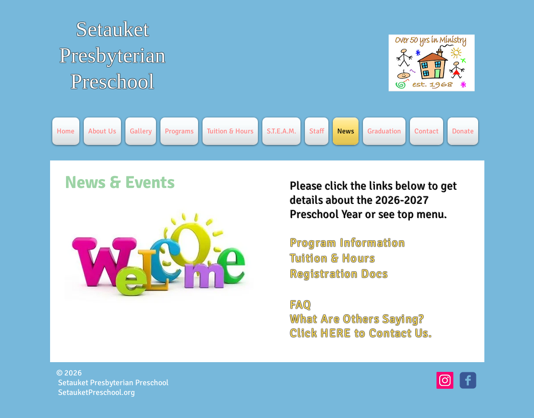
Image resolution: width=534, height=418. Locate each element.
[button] (102, 131)
